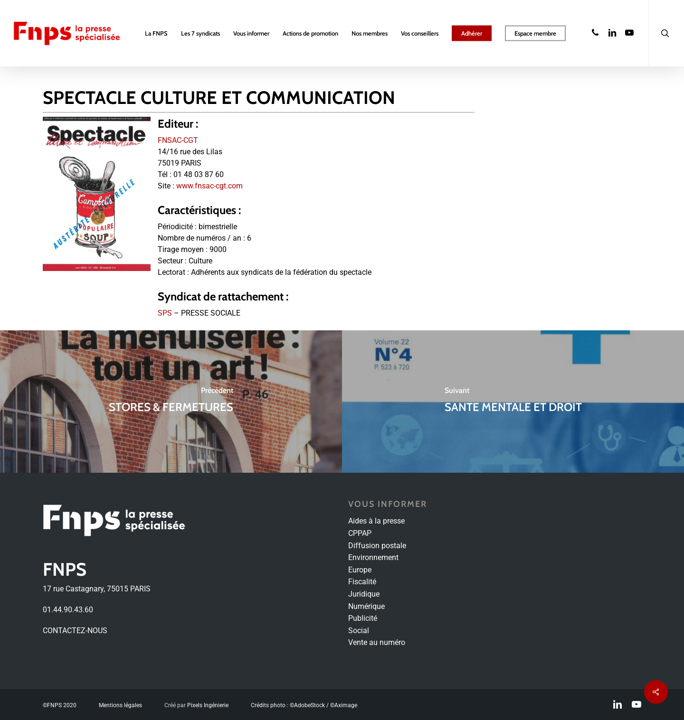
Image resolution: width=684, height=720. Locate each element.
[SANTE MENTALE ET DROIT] (513, 401)
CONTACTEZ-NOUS (75, 630)
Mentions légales (120, 705)
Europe (359, 569)
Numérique (366, 606)
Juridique (364, 593)
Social (358, 630)
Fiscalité (362, 581)
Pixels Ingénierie (207, 705)
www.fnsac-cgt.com (209, 185)
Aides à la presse (376, 520)
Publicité (362, 618)
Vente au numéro (376, 642)
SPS (165, 313)
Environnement (373, 557)
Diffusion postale (377, 545)
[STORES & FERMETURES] (171, 401)
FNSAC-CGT (178, 140)
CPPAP (359, 533)
